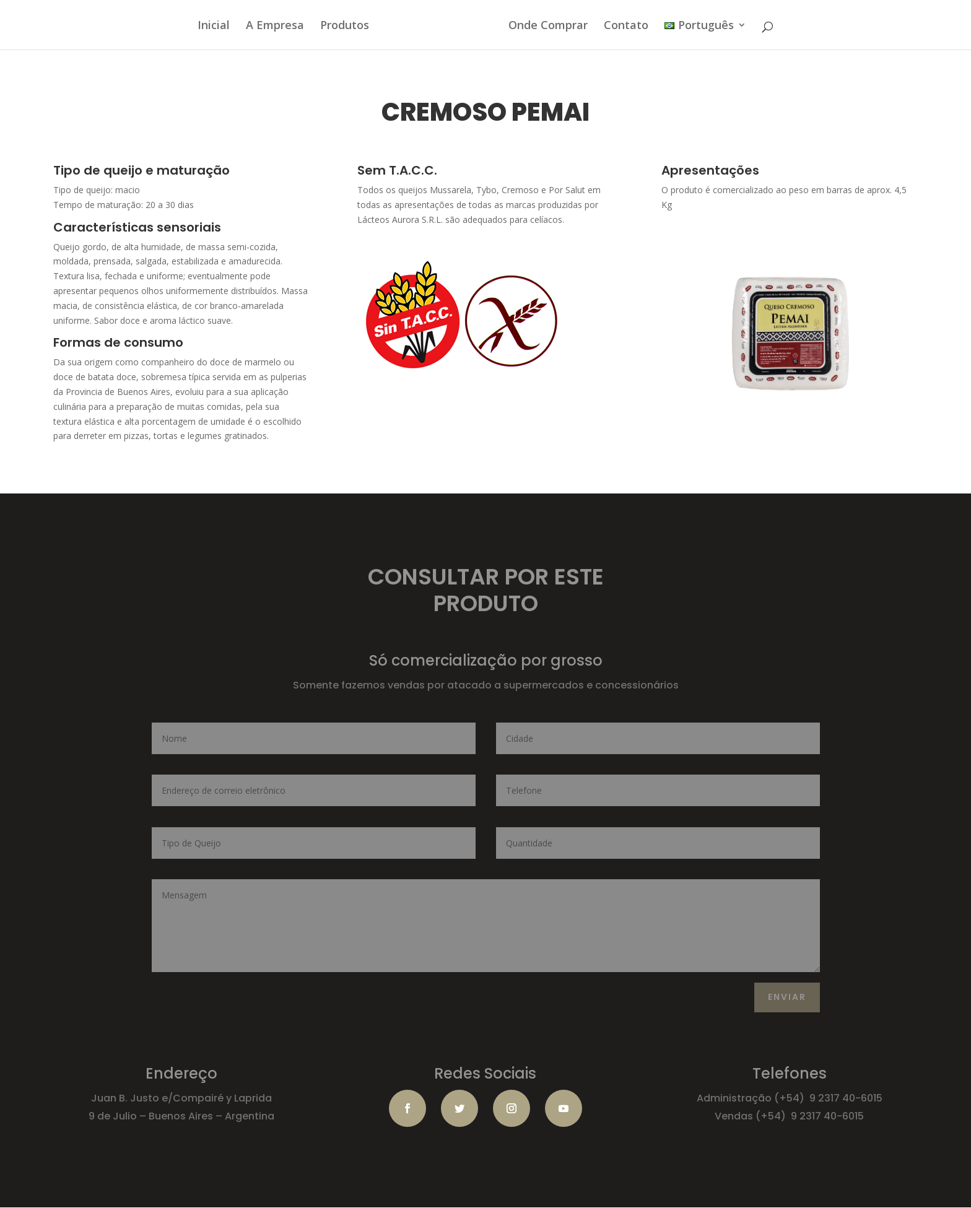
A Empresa (275, 26)
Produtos (344, 26)
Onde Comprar (548, 26)
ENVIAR (787, 997)
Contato (626, 26)
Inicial (214, 26)
